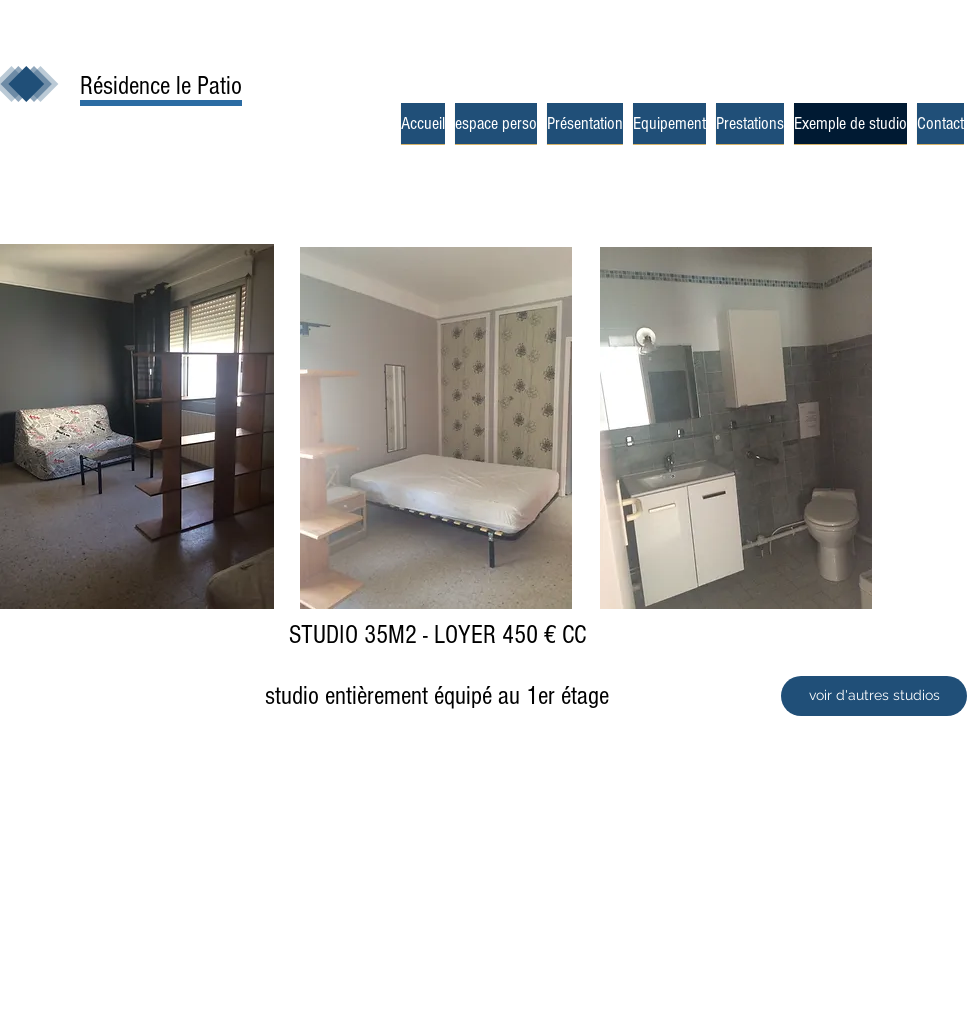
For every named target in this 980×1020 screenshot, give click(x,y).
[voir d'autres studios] (874, 696)
